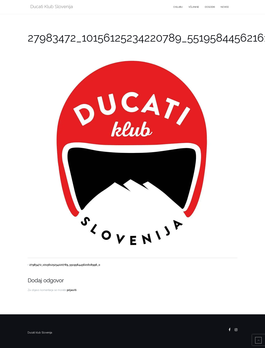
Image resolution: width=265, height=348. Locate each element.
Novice (225, 7)
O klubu (178, 7)
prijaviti (72, 290)
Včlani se (193, 7)
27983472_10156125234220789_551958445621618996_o (64, 264)
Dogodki (210, 7)
